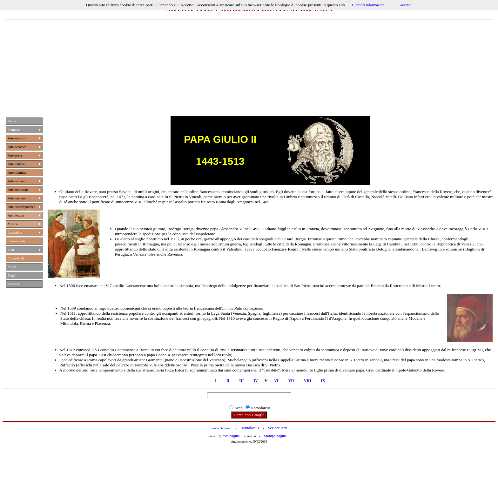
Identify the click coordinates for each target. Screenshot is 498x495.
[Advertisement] (249, 67)
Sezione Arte (278, 428)
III (241, 380)
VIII (308, 380)
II (227, 380)
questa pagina (229, 436)
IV (255, 380)
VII (291, 380)
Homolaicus (249, 428)
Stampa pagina (275, 436)
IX (323, 380)
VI (276, 380)
